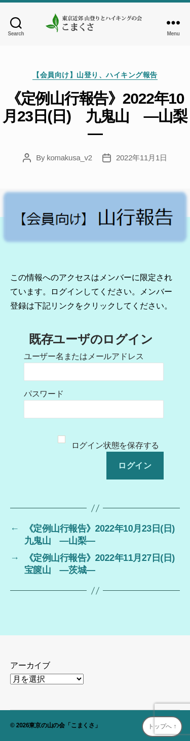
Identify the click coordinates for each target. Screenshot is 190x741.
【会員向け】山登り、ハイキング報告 (95, 75)
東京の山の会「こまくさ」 (64, 725)
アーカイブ (30, 665)
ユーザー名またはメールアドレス (83, 356)
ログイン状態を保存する (115, 445)
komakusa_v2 (69, 157)
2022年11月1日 (141, 157)
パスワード (44, 393)
